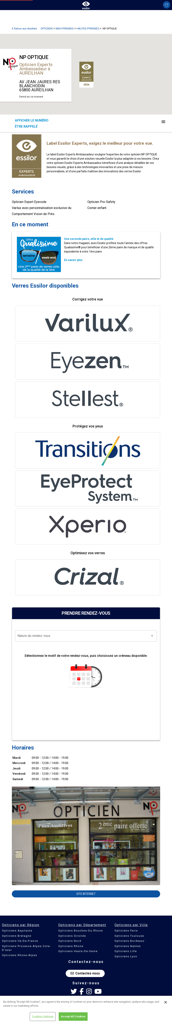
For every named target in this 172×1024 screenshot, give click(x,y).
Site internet (86, 893)
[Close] (165, 1002)
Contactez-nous (85, 973)
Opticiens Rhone (70, 946)
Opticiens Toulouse (129, 935)
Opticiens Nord (69, 940)
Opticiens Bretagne (16, 935)
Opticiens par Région (20, 925)
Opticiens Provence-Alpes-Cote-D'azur (26, 948)
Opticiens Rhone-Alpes (19, 955)
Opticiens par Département (82, 925)
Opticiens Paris (126, 930)
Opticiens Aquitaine (17, 930)
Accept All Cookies (73, 1016)
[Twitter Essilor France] (74, 991)
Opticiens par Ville (131, 925)
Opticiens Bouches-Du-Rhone (80, 930)
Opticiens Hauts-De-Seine (78, 951)
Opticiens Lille (126, 951)
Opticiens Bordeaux (129, 940)
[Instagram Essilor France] (89, 991)
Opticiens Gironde (72, 935)
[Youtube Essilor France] (98, 991)
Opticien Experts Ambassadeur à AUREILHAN (35, 69)
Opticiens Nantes (128, 946)
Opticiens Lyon (126, 956)
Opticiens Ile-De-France (20, 940)
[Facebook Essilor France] (82, 991)
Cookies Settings (42, 1016)
